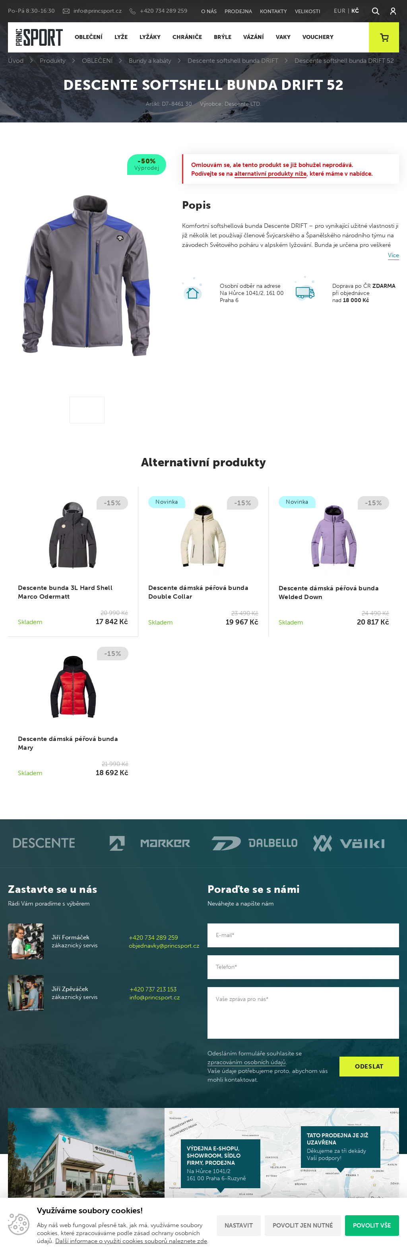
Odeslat (369, 1066)
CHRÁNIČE (187, 37)
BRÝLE (222, 37)
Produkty (53, 60)
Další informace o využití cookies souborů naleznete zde (131, 1241)
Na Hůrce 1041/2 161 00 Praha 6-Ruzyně (220, 1163)
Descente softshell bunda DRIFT (233, 60)
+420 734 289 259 (163, 11)
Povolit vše (372, 1225)
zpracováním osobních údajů (246, 1062)
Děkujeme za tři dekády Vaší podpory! (340, 1147)
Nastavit (239, 1225)
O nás (209, 11)
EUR (339, 11)
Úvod (15, 60)
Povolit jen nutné (303, 1225)
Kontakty (273, 11)
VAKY (283, 37)
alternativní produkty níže (270, 173)
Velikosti (307, 11)
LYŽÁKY (150, 37)
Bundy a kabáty (150, 60)
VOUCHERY (317, 37)
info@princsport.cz (98, 11)
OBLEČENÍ (89, 37)
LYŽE (121, 37)
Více (393, 255)
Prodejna (238, 11)
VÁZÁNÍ (253, 37)
